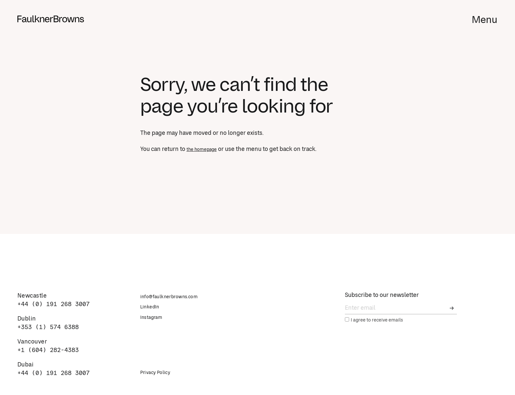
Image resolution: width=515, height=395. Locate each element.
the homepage (206, 149)
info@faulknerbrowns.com (177, 297)
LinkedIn (152, 307)
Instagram (154, 317)
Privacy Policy (159, 372)
